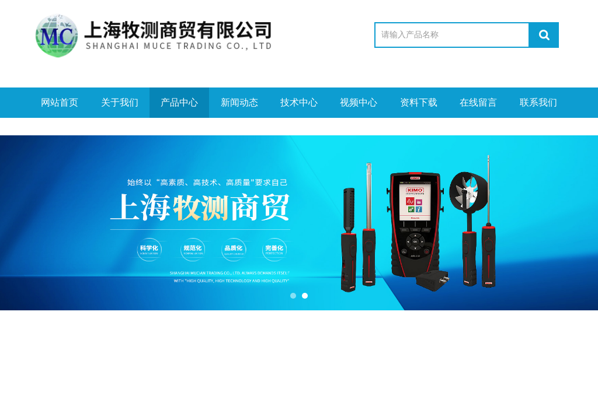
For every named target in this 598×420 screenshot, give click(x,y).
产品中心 (179, 102)
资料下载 (418, 102)
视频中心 (358, 102)
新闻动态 (239, 102)
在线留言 (478, 102)
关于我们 (119, 102)
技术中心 (299, 102)
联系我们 (538, 102)
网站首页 (59, 102)
